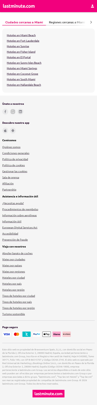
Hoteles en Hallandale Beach (24, 84)
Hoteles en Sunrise (18, 46)
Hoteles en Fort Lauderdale (23, 40)
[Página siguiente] (91, 22)
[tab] (24, 22)
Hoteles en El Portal (19, 57)
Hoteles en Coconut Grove (22, 73)
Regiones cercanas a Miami (66, 22)
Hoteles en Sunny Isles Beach (24, 62)
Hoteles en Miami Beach (21, 35)
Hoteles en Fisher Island (21, 51)
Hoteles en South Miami (21, 79)
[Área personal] (92, 6)
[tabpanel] (48, 60)
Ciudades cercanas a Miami (23, 22)
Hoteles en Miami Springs (22, 68)
